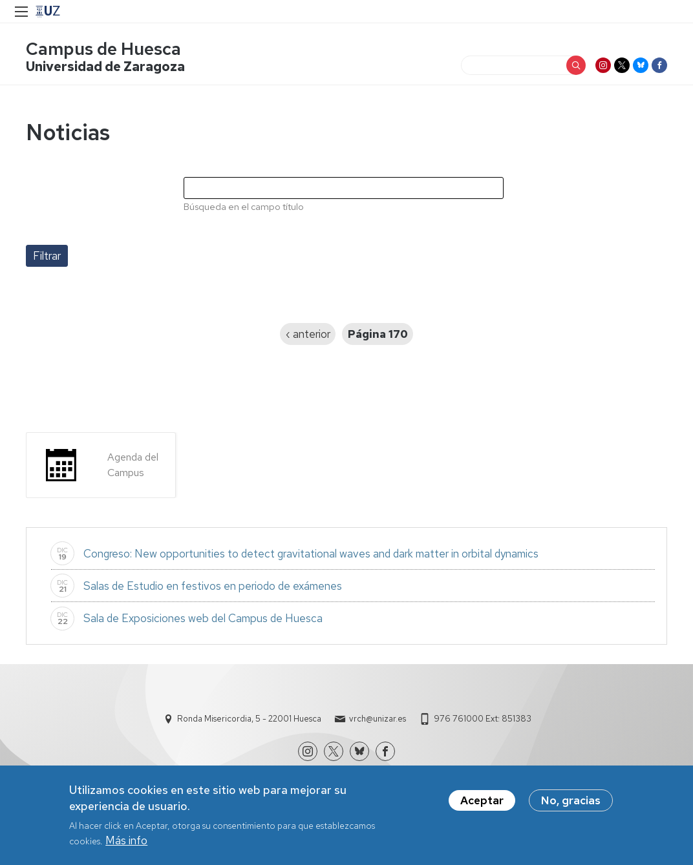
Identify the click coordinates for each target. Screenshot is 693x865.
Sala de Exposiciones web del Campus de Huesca (203, 618)
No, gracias (571, 800)
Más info (126, 840)
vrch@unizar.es (377, 718)
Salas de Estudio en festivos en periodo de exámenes (214, 586)
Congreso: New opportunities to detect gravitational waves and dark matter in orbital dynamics (310, 554)
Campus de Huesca (103, 48)
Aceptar (482, 800)
